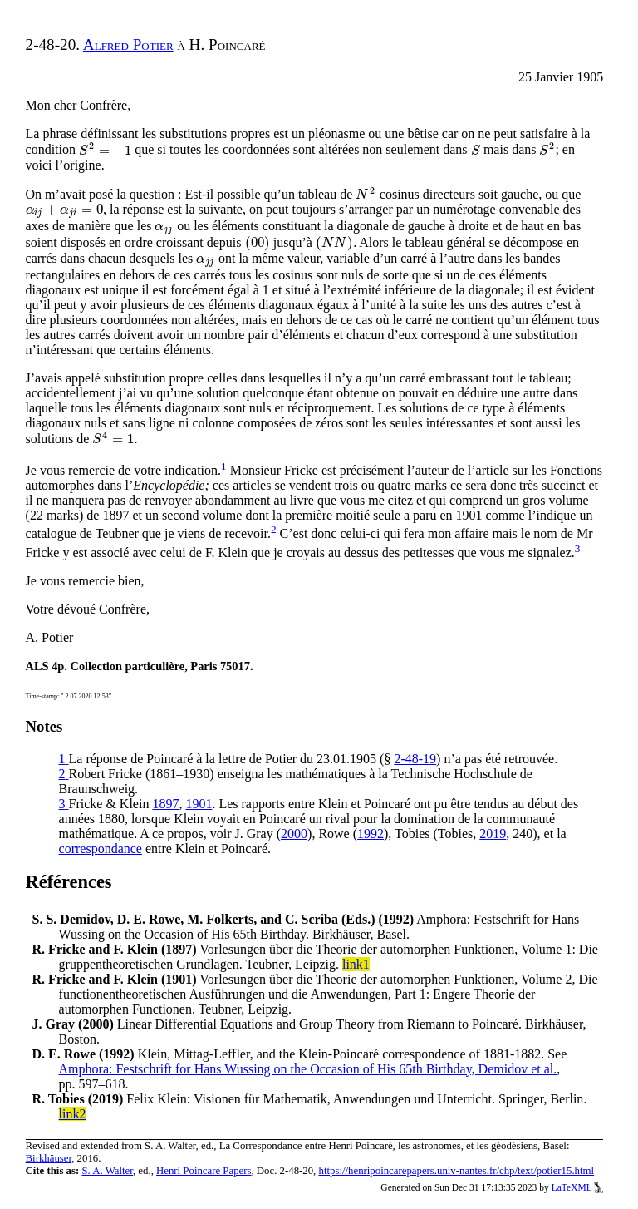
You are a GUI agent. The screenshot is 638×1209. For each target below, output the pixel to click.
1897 (165, 804)
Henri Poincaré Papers (203, 1171)
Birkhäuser (49, 1158)
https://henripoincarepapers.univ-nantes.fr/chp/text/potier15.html (457, 1171)
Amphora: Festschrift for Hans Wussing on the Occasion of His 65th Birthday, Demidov (308, 1069)
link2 (72, 1114)
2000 (294, 834)
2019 (492, 834)
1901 (198, 804)
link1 (356, 964)
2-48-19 (415, 759)
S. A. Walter (107, 1171)
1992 (370, 834)
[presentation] (105, 150)
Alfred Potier (128, 44)
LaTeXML (578, 1187)
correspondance (100, 848)
